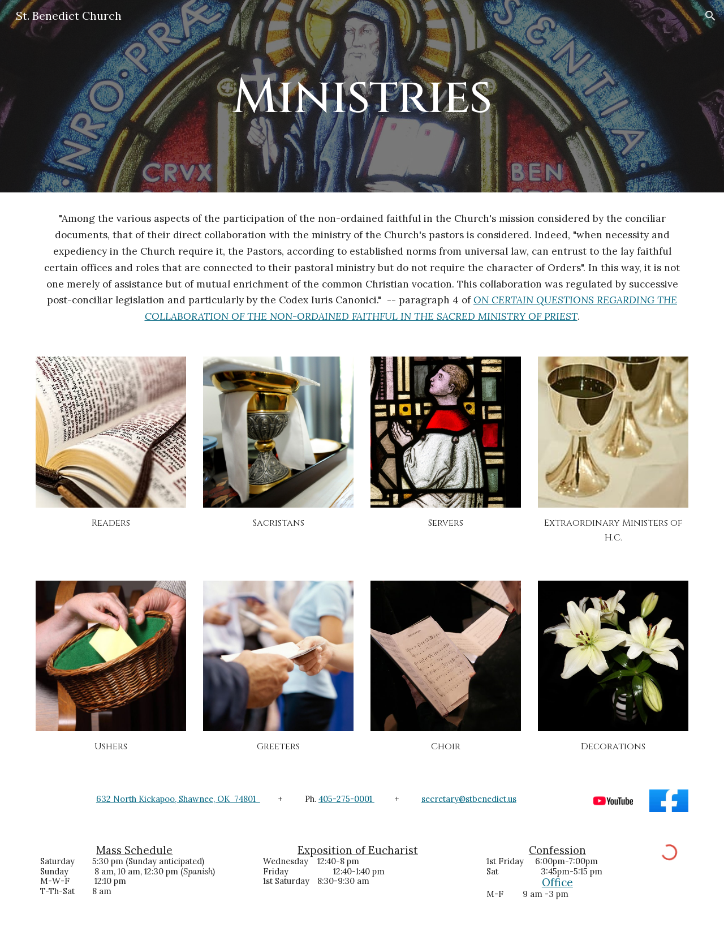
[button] (710, 15)
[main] (362, 96)
